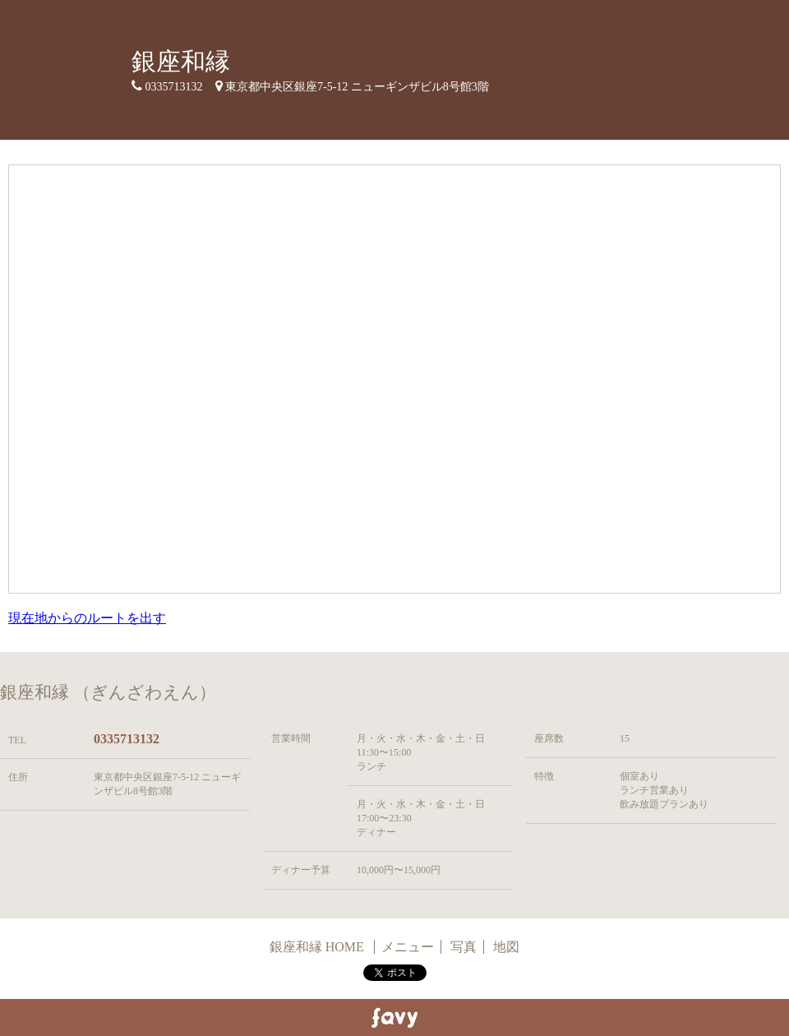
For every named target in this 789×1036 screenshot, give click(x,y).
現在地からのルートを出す (87, 618)
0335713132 (126, 739)
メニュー (407, 947)
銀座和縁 (181, 61)
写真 (463, 947)
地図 (506, 947)
